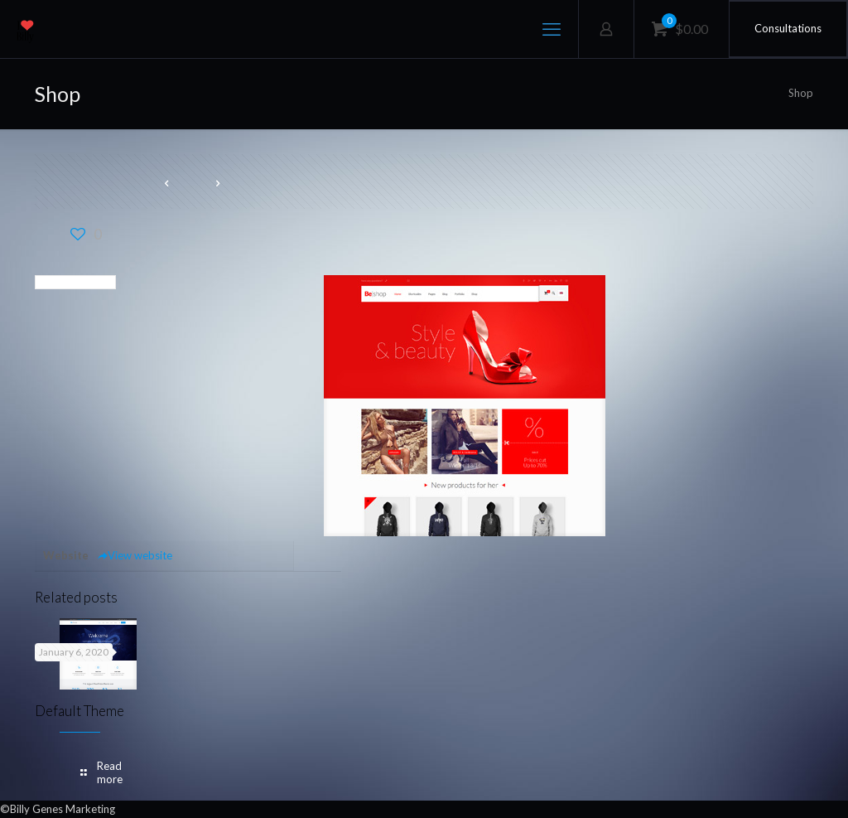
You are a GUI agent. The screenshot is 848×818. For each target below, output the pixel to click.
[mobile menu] (551, 29)
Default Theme (79, 710)
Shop (800, 92)
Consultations (788, 28)
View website (134, 555)
